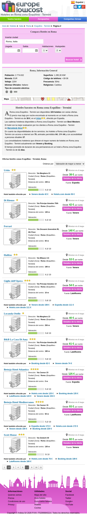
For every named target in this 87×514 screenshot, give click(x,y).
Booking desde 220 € (42, 429)
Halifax (8, 255)
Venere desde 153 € (46, 396)
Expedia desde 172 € (40, 426)
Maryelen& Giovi (15, 128)
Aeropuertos (43, 19)
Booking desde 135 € (68, 393)
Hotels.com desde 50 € (64, 194)
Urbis (38, 118)
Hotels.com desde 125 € (42, 393)
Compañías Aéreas (72, 19)
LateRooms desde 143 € (20, 396)
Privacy (11, 504)
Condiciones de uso (16, 501)
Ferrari (8, 226)
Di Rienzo (9, 200)
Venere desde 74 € (63, 363)
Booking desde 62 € (40, 363)
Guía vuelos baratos (43, 501)
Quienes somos (14, 495)
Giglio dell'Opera (13, 280)
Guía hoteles (39, 498)
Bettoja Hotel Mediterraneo (19, 402)
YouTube (69, 504)
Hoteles (37, 504)
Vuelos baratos (14, 19)
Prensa (11, 498)
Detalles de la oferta (72, 178)
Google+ (69, 501)
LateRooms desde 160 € (20, 461)
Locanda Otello (12, 313)
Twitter (68, 498)
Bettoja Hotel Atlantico (16, 369)
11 (41, 467)
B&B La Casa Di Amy (16, 339)
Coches (37, 508)
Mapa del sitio (40, 495)
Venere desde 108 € (40, 305)
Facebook (69, 495)
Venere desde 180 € (18, 429)
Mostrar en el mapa (76, 170)
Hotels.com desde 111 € (20, 307)
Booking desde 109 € (67, 459)
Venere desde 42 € (39, 194)
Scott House (10, 434)
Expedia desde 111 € (64, 305)
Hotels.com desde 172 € (67, 426)
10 (36, 467)
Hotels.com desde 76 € (41, 459)
